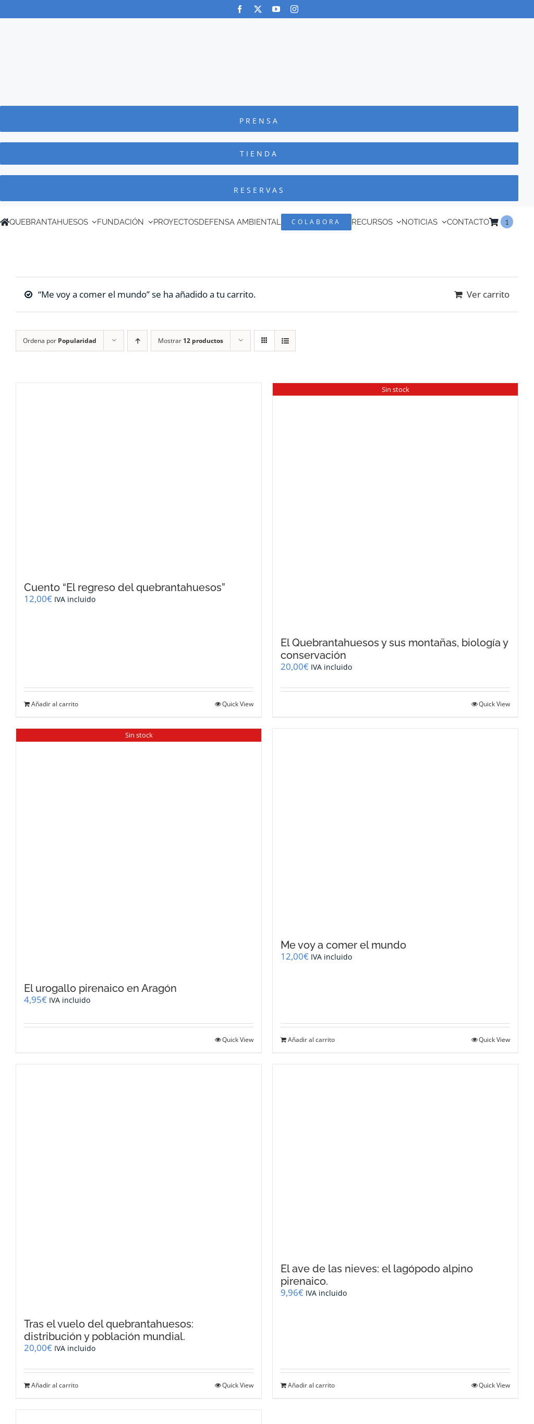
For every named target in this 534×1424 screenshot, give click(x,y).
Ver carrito (488, 294)
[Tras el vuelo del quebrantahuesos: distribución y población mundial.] (138, 1185)
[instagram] (294, 9)
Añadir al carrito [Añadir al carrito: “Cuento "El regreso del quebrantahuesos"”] (54, 703)
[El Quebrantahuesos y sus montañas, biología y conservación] (395, 504)
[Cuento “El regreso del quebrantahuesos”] (138, 477)
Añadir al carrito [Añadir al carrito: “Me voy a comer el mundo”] (311, 1039)
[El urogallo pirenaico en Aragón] (138, 850)
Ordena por (59, 340)
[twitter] (258, 9)
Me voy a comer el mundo (343, 945)
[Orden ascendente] (137, 340)
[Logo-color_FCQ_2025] (267, 28)
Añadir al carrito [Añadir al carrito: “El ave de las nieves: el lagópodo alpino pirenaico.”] (311, 1385)
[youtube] (276, 9)
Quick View (237, 703)
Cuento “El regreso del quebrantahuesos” (124, 587)
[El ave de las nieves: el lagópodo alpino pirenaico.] (395, 1158)
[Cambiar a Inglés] (518, 222)
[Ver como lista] (285, 340)
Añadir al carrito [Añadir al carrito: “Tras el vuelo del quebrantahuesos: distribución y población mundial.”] (54, 1385)
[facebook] (240, 9)
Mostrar (190, 340)
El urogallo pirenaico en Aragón (100, 988)
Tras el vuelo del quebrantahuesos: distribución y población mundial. (108, 1330)
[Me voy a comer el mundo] (395, 828)
